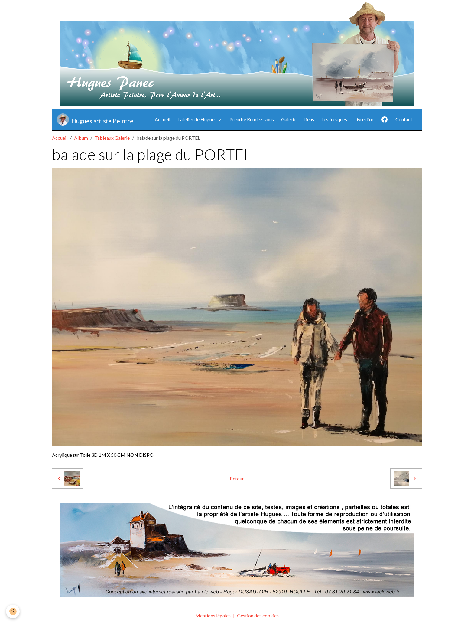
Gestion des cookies (258, 615)
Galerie (288, 119)
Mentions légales (213, 615)
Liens (309, 119)
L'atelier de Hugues (197, 119)
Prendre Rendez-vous (251, 119)
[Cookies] (13, 611)
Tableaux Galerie (112, 138)
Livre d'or (364, 119)
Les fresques (334, 119)
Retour (237, 478)
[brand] (95, 119)
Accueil (162, 119)
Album (81, 138)
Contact (403, 119)
